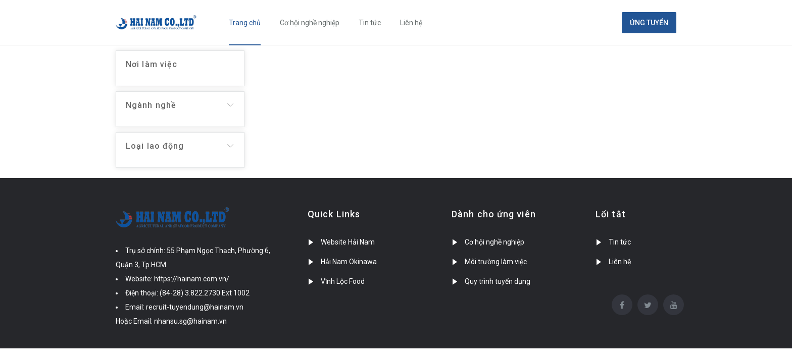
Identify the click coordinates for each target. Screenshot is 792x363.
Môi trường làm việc (496, 262)
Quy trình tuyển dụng (497, 281)
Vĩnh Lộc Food (343, 281)
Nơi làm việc (151, 64)
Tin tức (370, 23)
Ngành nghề (151, 105)
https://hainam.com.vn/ (191, 279)
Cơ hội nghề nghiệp (309, 23)
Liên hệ (411, 23)
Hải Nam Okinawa (349, 262)
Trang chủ (245, 23)
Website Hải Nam (348, 242)
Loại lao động (155, 146)
